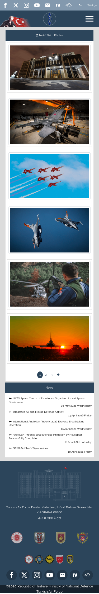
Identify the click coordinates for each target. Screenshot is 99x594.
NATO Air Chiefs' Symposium (50, 450)
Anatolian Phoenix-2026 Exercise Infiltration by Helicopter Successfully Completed (50, 438)
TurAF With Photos (49, 35)
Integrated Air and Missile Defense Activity (50, 413)
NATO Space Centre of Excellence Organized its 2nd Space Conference (50, 402)
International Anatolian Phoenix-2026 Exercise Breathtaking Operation (50, 425)
